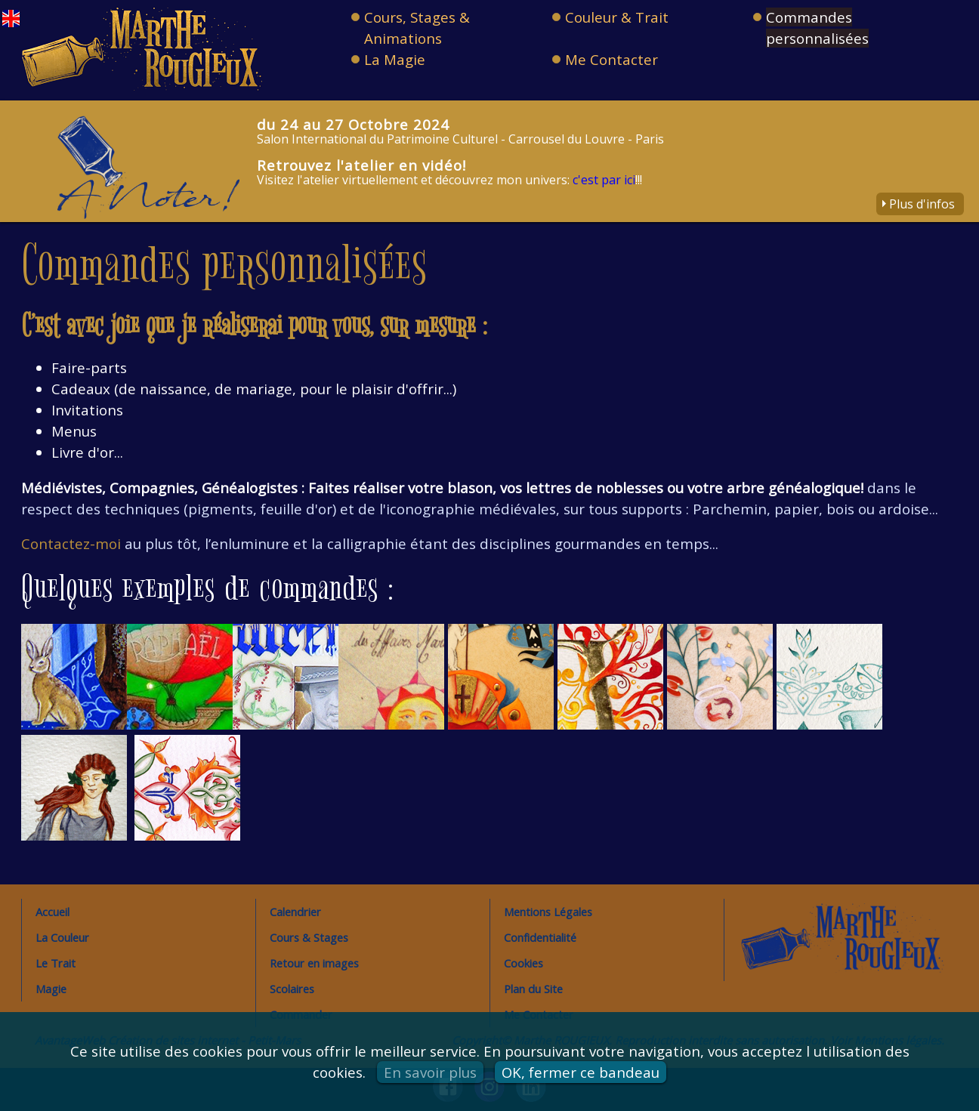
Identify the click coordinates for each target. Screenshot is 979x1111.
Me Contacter (611, 59)
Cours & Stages (309, 937)
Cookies (523, 963)
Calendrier (295, 911)
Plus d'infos (922, 204)
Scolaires (292, 988)
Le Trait (56, 963)
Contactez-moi (71, 543)
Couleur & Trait (617, 17)
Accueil (52, 911)
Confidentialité (540, 937)
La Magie (394, 59)
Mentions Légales (548, 911)
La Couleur (62, 937)
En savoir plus (430, 1072)
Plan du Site (533, 988)
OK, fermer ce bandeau (580, 1072)
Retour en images (314, 963)
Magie (51, 988)
